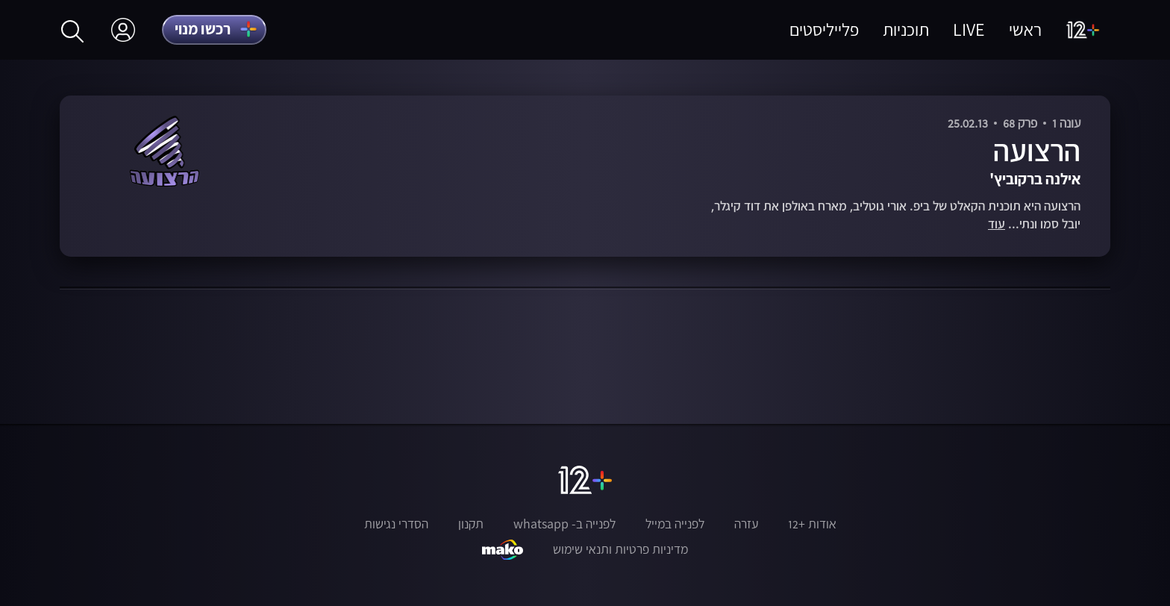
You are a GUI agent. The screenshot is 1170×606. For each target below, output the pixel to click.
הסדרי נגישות (396, 524)
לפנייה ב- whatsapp (564, 524)
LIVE (969, 29)
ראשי (1025, 29)
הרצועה (1036, 150)
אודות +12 (812, 524)
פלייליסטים (824, 29)
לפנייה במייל (674, 524)
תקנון (471, 524)
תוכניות (906, 29)
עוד (996, 224)
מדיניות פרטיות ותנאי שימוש (620, 549)
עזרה (746, 524)
